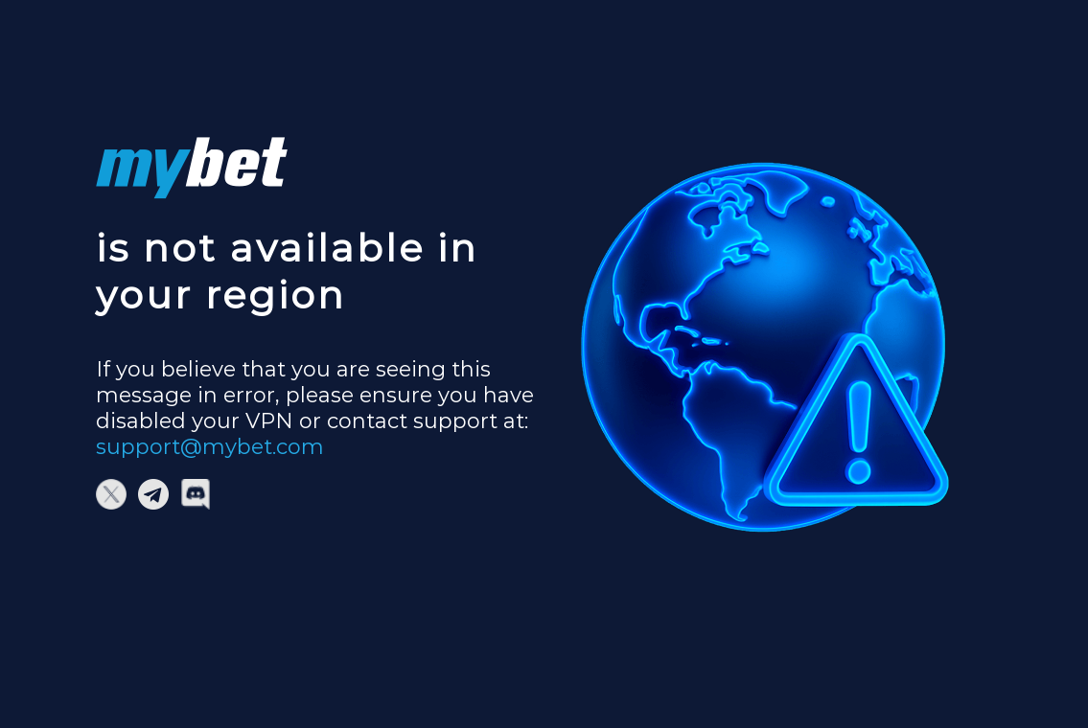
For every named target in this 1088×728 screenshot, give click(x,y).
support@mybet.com (210, 447)
